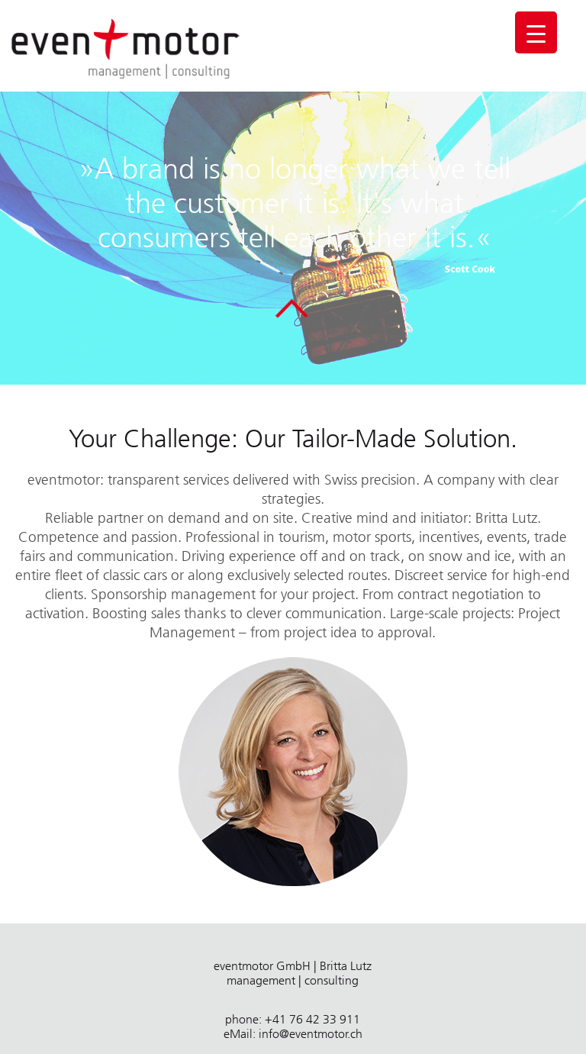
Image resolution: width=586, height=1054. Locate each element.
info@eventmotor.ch (310, 1034)
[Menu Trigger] (536, 32)
